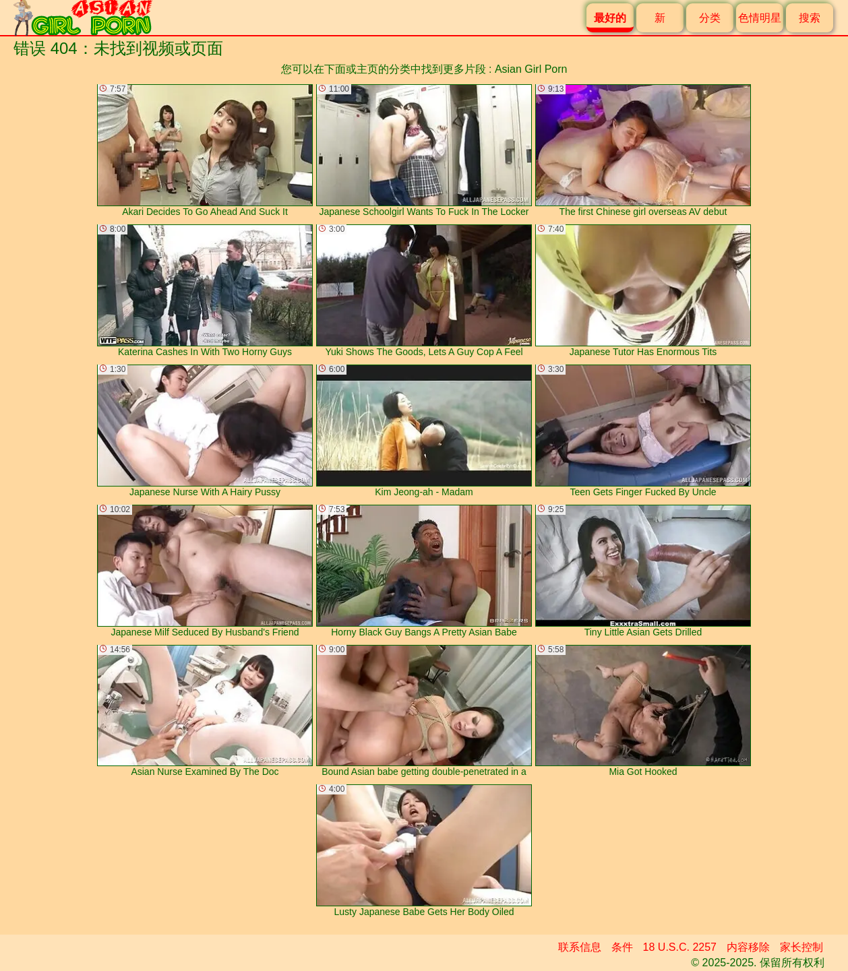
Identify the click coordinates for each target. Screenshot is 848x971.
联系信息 (579, 947)
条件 (622, 947)
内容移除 (748, 947)
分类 (710, 18)
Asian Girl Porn (531, 69)
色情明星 (759, 18)
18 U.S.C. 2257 (680, 947)
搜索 (809, 18)
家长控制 (801, 947)
